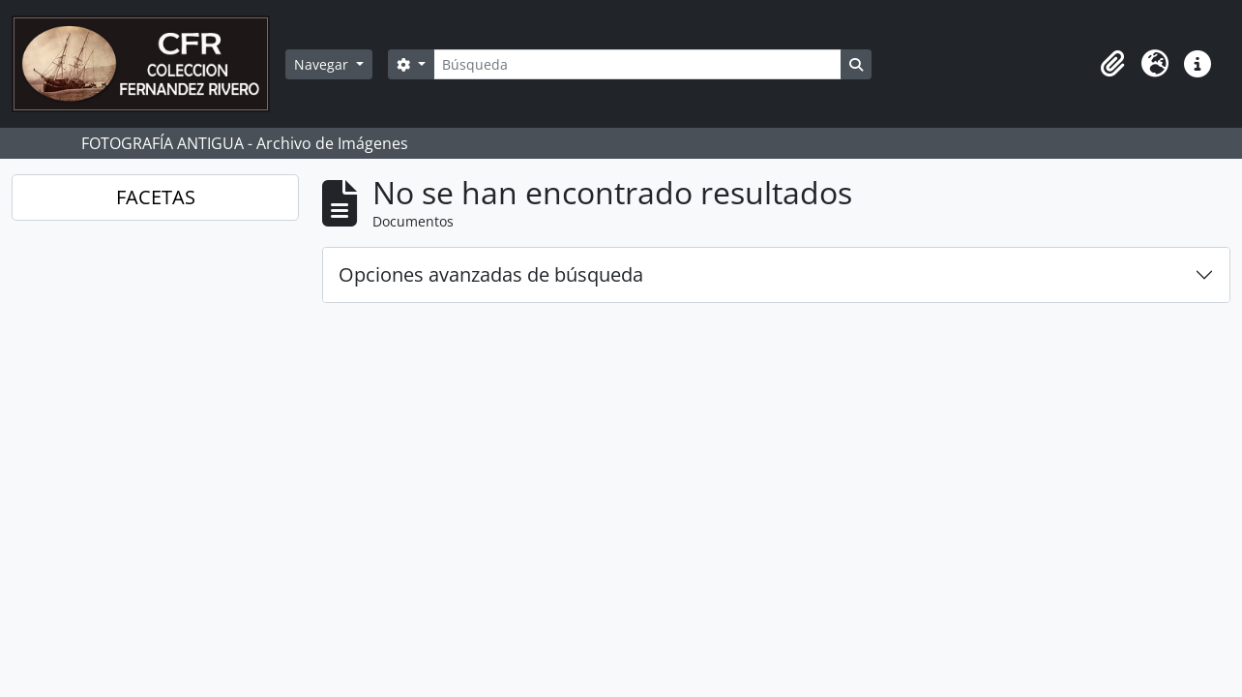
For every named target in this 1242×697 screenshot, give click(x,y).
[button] (1112, 64)
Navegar (323, 64)
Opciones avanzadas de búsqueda (491, 274)
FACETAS (155, 197)
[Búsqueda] (637, 64)
